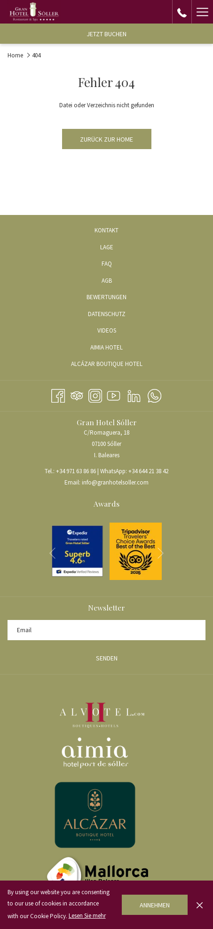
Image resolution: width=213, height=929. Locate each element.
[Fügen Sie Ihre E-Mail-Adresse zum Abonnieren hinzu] (106, 630)
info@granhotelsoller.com (115, 482)
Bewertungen (106, 297)
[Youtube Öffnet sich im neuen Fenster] (113, 394)
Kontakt (106, 230)
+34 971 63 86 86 (76, 471)
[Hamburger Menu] (202, 12)
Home (15, 55)
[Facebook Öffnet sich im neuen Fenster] (58, 394)
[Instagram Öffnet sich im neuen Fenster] (95, 394)
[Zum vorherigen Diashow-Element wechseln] (52, 553)
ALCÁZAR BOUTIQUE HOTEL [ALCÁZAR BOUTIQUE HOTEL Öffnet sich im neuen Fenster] (118, 364)
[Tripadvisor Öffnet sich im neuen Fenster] (77, 394)
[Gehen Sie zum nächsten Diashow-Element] (160, 553)
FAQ (107, 264)
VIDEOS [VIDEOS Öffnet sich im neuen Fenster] (118, 331)
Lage (106, 247)
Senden (107, 658)
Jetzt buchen (106, 34)
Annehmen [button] (155, 905)
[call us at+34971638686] (182, 11)
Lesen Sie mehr (87, 916)
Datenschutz (107, 314)
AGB (107, 281)
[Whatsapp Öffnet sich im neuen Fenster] (154, 394)
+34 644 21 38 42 (148, 471)
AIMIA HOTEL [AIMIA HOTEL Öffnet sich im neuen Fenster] (117, 348)
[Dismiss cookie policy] (199, 904)
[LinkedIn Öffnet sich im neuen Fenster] (134, 394)
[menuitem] (106, 230)
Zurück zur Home (106, 139)
